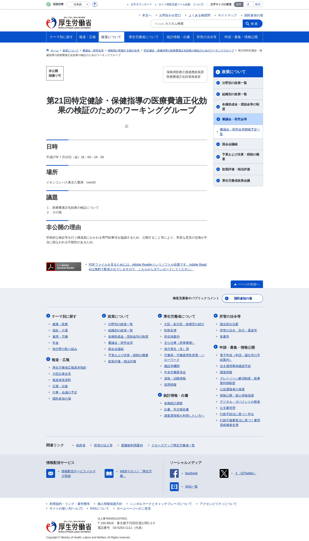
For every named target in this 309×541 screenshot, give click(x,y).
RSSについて (99, 506)
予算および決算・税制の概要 (240, 157)
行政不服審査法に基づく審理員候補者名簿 (240, 420)
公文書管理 (227, 405)
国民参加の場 (253, 15)
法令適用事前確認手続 (235, 364)
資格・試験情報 (175, 377)
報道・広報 (61, 358)
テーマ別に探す (64, 315)
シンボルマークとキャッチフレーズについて (161, 501)
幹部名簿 (170, 329)
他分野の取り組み (64, 347)
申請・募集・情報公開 (237, 345)
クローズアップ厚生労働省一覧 (173, 443)
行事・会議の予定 (64, 390)
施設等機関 (172, 364)
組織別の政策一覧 (234, 94)
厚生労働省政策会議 (236, 180)
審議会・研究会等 (234, 119)
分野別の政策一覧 (234, 83)
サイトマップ (227, 15)
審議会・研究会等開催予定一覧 (240, 132)
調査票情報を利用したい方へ (184, 413)
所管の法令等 (230, 315)
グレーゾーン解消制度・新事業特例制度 (240, 378)
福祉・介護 (60, 329)
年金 (55, 341)
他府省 (80, 443)
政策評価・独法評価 (236, 169)
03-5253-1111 (122, 525)
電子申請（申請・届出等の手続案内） (240, 355)
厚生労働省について (180, 315)
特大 (258, 4)
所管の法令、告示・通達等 (238, 329)
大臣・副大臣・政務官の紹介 (184, 323)
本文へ (147, 15)
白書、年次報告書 (176, 407)
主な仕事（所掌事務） (179, 341)
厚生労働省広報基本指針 (69, 365)
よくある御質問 (199, 15)
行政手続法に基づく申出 (237, 412)
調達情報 (226, 370)
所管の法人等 (103, 443)
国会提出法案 (229, 323)
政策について (234, 72)
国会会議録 (230, 144)
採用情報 (170, 383)
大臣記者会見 (61, 371)
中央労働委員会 (175, 371)
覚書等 (224, 335)
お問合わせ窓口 (170, 15)
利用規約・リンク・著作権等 (70, 501)
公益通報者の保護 (232, 387)
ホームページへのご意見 (134, 506)
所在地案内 (172, 335)
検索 (255, 23)
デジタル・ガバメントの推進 (240, 399)
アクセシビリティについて (218, 501)
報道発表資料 (61, 377)
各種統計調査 (173, 401)
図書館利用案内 (132, 443)
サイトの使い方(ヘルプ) (66, 506)
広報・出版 (60, 384)
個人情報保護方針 (110, 501)
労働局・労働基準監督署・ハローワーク (184, 356)
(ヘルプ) (198, 4)
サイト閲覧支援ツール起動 (174, 4)
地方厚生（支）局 (176, 347)
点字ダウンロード (141, 4)
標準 (238, 4)
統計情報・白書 (176, 393)
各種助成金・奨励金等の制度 (240, 107)
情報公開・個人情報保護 (237, 393)
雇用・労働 (60, 335)
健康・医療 (60, 323)
